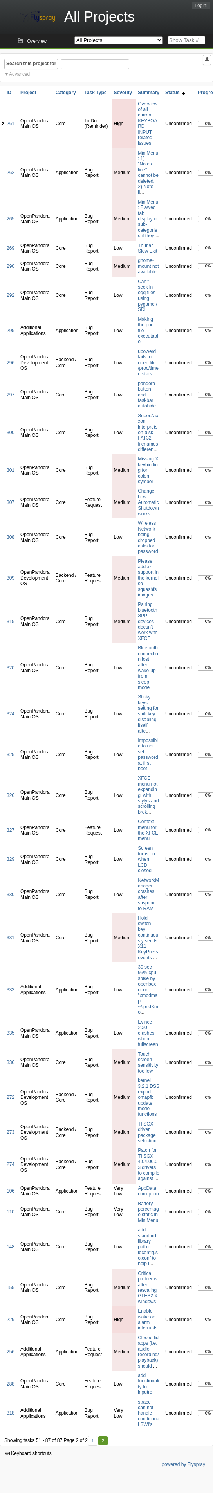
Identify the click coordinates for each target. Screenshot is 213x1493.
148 (10, 1246)
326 (10, 795)
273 (10, 1132)
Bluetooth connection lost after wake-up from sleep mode (148, 667)
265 (10, 219)
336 (10, 1062)
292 (10, 295)
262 (10, 172)
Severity (123, 92)
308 (10, 537)
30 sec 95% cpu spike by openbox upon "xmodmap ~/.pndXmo (148, 989)
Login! (201, 5)
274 (10, 1164)
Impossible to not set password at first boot (148, 754)
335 (10, 1033)
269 (10, 248)
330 (10, 894)
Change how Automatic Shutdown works (148, 502)
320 (10, 668)
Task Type (95, 92)
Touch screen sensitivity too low (148, 1062)
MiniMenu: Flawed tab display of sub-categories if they (148, 218)
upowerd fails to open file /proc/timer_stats (148, 363)
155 (10, 1287)
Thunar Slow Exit (147, 248)
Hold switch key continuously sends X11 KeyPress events (148, 937)
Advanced (19, 74)
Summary (148, 92)
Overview (37, 41)
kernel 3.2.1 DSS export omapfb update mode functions (148, 1097)
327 (10, 830)
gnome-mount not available (148, 266)
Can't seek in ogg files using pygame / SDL (147, 296)
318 (10, 1413)
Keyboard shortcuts (28, 1453)
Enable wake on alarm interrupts (147, 1319)
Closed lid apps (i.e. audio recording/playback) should (148, 1352)
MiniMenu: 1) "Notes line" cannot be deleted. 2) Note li (148, 172)
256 (10, 1352)
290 (10, 266)
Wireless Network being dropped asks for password (148, 537)
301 (10, 470)
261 (10, 123)
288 (10, 1384)
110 (10, 1212)
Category (66, 92)
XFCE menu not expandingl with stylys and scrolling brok (148, 795)
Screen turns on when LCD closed (146, 860)
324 (10, 713)
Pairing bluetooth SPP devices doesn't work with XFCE (147, 621)
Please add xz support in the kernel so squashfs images (148, 578)
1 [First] (92, 1441)
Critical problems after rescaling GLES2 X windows (147, 1287)
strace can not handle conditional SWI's (148, 1413)
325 (10, 754)
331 (10, 937)
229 (10, 1319)
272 (10, 1097)
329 (10, 859)
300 (10, 432)
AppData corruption (148, 1191)
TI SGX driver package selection (147, 1132)
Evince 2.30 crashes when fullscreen (148, 1033)
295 (10, 330)
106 (10, 1191)
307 (10, 502)
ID (9, 92)
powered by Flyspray (183, 1464)
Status (175, 92)
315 (10, 621)
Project (28, 92)
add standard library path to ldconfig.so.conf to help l (148, 1246)
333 (10, 990)
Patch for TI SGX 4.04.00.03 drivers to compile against (148, 1164)
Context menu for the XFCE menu (148, 830)
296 (10, 363)
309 (10, 578)
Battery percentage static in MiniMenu (148, 1212)
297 (10, 395)
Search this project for (31, 63)
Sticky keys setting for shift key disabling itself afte (148, 713)
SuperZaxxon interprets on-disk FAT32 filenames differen (148, 432)
